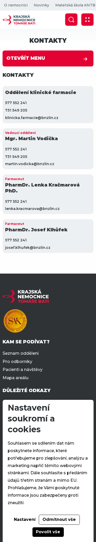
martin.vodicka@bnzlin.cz (29, 164)
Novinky (41, 5)
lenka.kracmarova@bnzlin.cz (32, 208)
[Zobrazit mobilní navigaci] (87, 19)
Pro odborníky (17, 361)
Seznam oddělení (21, 353)
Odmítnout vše (59, 519)
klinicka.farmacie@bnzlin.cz (31, 117)
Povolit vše (48, 531)
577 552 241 (16, 102)
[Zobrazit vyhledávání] (71, 19)
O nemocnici (15, 5)
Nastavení (25, 519)
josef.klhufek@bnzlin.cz (27, 247)
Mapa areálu (15, 377)
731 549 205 (16, 110)
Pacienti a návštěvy (22, 369)
